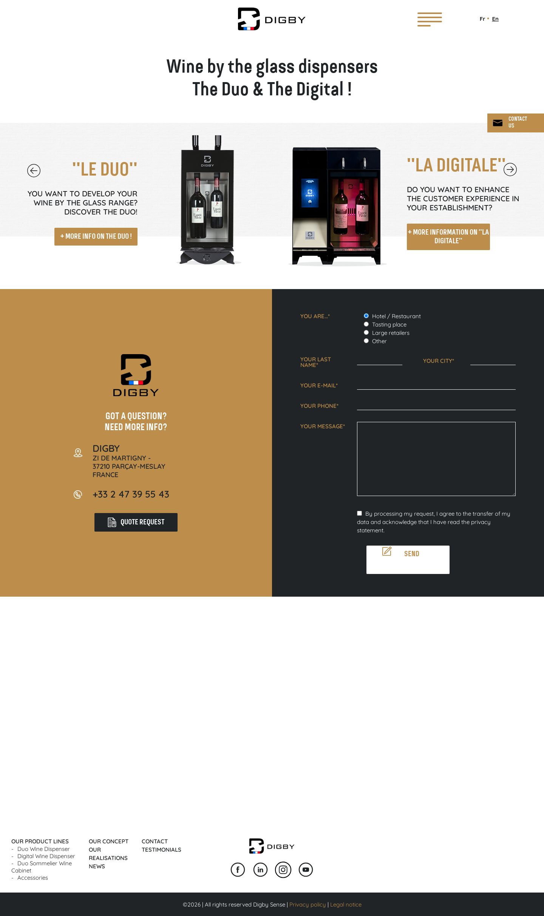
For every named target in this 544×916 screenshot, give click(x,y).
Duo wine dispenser (43, 848)
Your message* (322, 426)
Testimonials (161, 849)
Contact (155, 841)
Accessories (32, 877)
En (495, 18)
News (97, 866)
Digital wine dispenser (46, 856)
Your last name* (315, 362)
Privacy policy (307, 904)
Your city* (438, 361)
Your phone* (319, 406)
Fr (482, 18)
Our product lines (40, 841)
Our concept (108, 841)
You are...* (315, 316)
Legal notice (346, 904)
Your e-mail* (319, 385)
